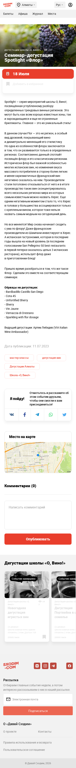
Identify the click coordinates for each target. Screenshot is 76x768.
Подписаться (38, 711)
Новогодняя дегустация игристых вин (18, 612)
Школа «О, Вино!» (20, 375)
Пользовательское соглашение (24, 750)
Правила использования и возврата (27, 742)
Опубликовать (38, 539)
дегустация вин (51, 358)
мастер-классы (19, 358)
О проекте (9, 731)
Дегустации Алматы (22, 366)
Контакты (44, 731)
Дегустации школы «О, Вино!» (22, 50)
